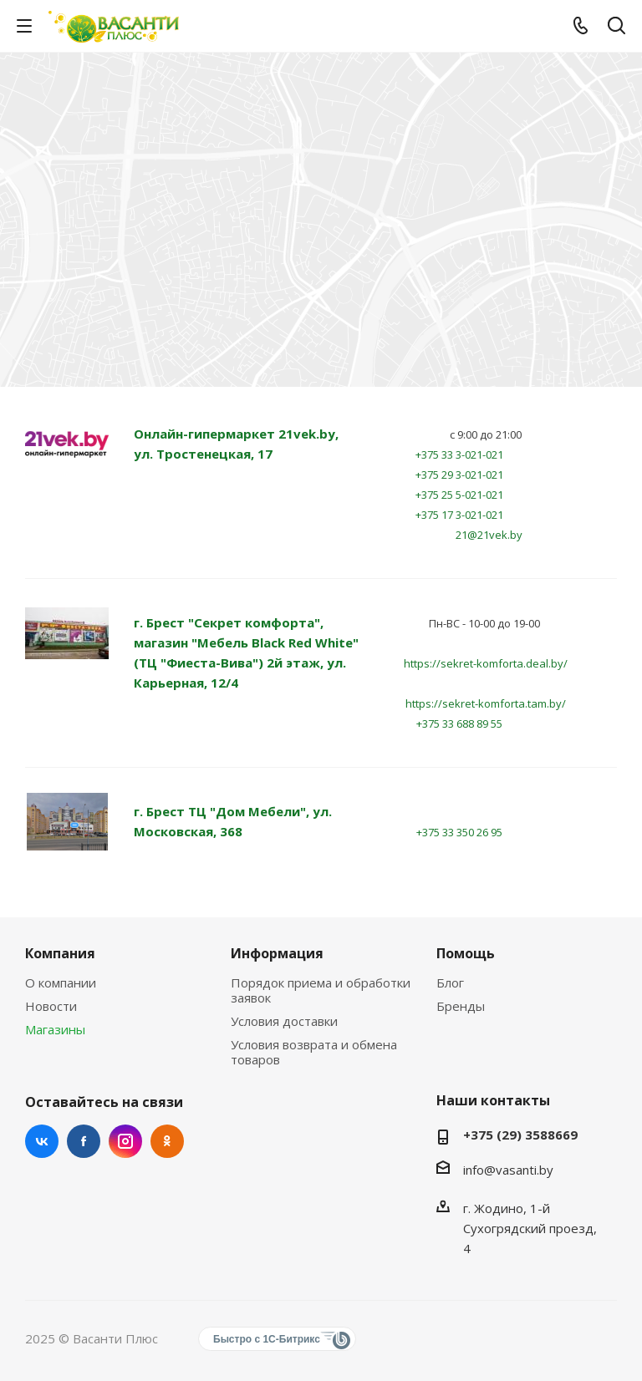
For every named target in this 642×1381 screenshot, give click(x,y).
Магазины (55, 1029)
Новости (51, 1006)
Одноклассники (167, 1141)
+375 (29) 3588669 (520, 1134)
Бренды (460, 1006)
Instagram (125, 1141)
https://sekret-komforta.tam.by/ (485, 703)
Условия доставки (284, 1021)
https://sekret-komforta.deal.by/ (486, 663)
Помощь (465, 953)
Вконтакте (42, 1141)
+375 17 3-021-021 (459, 514)
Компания (60, 953)
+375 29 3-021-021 (459, 474)
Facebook (83, 1141)
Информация (277, 953)
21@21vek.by (489, 534)
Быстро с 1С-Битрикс (266, 1339)
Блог (450, 982)
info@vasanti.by (508, 1169)
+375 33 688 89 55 (459, 723)
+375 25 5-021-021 (459, 494)
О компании (60, 982)
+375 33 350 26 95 (459, 832)
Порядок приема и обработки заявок (320, 990)
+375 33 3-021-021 (459, 454)
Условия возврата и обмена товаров (314, 1052)
